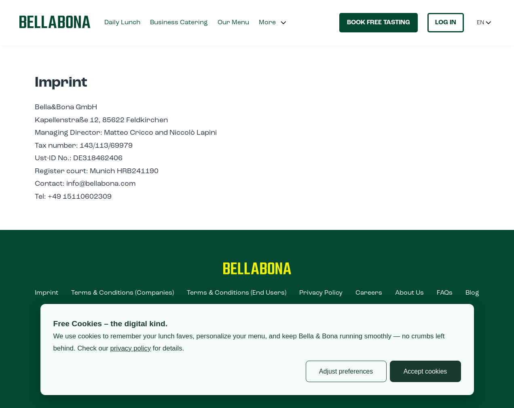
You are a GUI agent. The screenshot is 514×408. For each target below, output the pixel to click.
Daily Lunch (122, 22)
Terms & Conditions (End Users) (236, 293)
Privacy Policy (321, 293)
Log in (445, 22)
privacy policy (130, 348)
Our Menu (233, 22)
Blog (472, 293)
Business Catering (179, 22)
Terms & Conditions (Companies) (122, 293)
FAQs (445, 293)
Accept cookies (425, 371)
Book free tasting (378, 22)
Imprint (46, 293)
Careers (368, 293)
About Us (409, 293)
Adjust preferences (346, 371)
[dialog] (257, 349)
